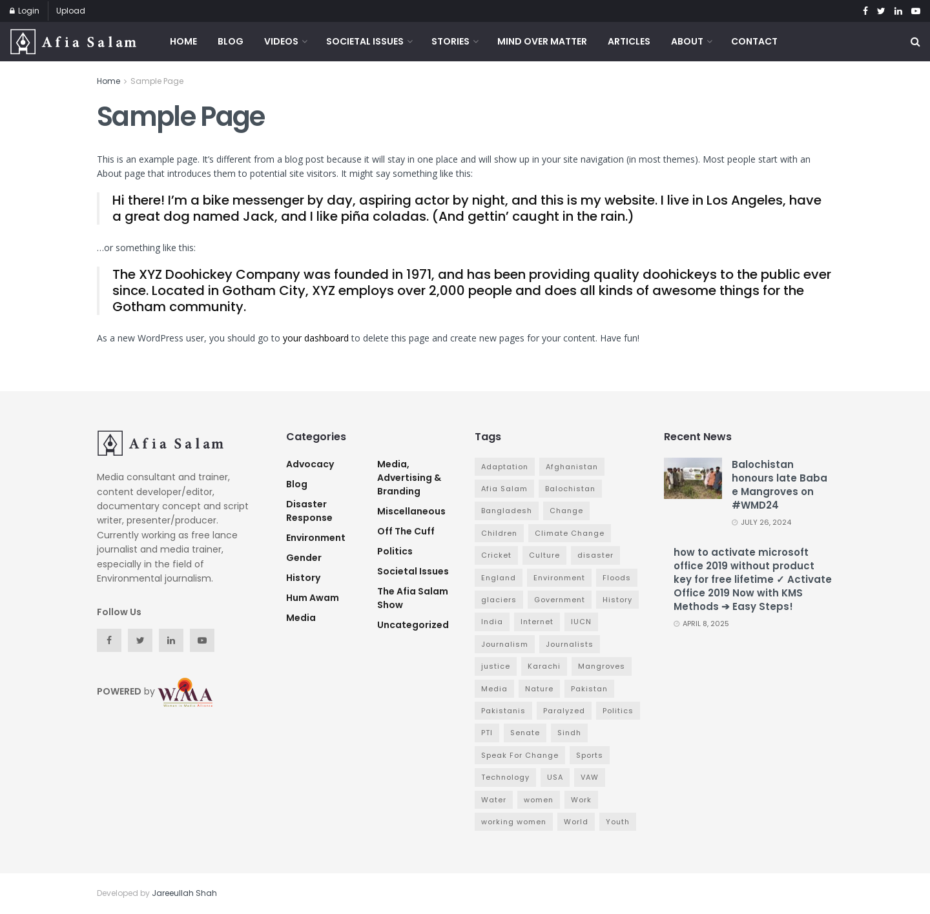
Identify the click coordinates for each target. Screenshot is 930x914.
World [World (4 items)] (576, 822)
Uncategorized (413, 624)
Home (183, 41)
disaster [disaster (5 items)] (595, 555)
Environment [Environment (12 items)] (559, 578)
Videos (281, 41)
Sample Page (156, 81)
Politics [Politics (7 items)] (618, 711)
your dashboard (316, 338)
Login (24, 10)
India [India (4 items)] (492, 621)
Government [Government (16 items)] (559, 599)
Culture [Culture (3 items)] (544, 555)
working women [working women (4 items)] (513, 822)
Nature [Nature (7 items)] (539, 689)
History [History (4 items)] (617, 599)
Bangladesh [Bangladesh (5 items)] (506, 510)
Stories (450, 41)
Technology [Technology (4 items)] (505, 777)
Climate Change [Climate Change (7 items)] (569, 533)
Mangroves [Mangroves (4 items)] (601, 666)
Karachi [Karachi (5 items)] (544, 666)
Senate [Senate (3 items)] (525, 732)
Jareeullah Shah (184, 893)
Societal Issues (365, 41)
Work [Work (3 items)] (581, 800)
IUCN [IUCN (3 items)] (581, 621)
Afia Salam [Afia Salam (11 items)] (504, 488)
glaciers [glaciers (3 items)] (499, 599)
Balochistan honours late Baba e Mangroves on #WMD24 (779, 485)
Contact (754, 41)
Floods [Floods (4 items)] (617, 578)
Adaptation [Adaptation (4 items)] (504, 467)
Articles (629, 41)
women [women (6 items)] (538, 800)
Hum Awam (312, 597)
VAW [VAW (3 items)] (590, 777)
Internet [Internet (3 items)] (537, 621)
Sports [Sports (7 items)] (589, 755)
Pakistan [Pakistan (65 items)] (589, 689)
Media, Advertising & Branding (409, 478)
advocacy (310, 464)
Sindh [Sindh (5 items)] (569, 732)
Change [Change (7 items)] (566, 510)
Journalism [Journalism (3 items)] (504, 644)
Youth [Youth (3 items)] (618, 822)
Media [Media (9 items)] (494, 689)
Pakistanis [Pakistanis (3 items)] (503, 711)
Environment (316, 537)
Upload (70, 10)
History (303, 577)
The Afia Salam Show (412, 598)
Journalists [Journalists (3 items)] (570, 644)
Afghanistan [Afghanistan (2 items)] (572, 467)
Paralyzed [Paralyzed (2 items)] (564, 711)
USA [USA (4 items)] (555, 777)
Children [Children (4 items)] (499, 533)
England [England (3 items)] (498, 578)
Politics (395, 551)
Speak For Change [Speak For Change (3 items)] (520, 755)
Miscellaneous (411, 511)
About (687, 41)
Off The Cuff (406, 531)
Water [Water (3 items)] (493, 800)
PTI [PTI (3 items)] (487, 732)
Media (301, 617)
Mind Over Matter (542, 41)
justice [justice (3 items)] (495, 666)
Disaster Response (309, 511)
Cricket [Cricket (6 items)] (496, 555)
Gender (304, 557)
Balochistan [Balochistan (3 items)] (570, 488)
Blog (230, 41)
